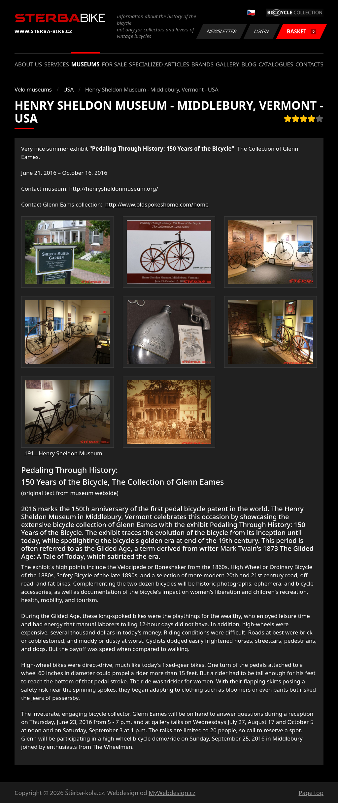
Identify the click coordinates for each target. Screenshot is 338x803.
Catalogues (275, 64)
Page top (311, 793)
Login (262, 31)
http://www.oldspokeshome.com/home (157, 204)
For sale (114, 64)
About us (28, 64)
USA (68, 89)
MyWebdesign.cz (172, 793)
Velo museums (33, 89)
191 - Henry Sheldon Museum (63, 453)
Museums (85, 64)
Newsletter (221, 31)
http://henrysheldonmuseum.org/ (113, 188)
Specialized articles (159, 64)
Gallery (227, 64)
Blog (248, 64)
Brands (202, 64)
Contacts (309, 64)
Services (56, 64)
